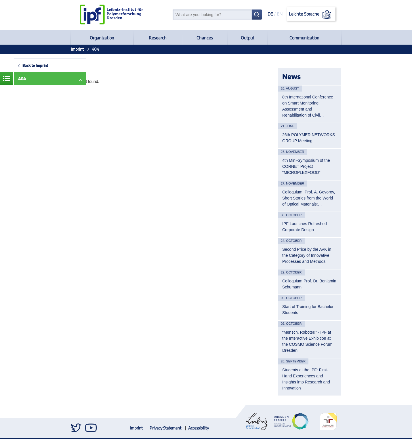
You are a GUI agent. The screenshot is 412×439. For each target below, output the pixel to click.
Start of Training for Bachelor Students (307, 309)
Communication (304, 37)
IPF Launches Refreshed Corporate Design (304, 226)
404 (22, 78)
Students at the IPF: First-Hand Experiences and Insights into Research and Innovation (306, 379)
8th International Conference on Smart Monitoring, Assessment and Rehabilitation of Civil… (307, 106)
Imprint (77, 49)
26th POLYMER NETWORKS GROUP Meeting (308, 137)
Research (158, 37)
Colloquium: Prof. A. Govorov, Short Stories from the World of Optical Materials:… (308, 198)
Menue (6, 78)
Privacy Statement (165, 427)
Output (247, 37)
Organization (102, 37)
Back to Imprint (35, 65)
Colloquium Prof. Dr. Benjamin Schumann (309, 284)
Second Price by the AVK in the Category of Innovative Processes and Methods (306, 255)
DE (270, 13)
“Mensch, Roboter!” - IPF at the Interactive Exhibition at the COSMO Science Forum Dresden (307, 341)
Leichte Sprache (311, 14)
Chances (205, 37)
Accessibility (198, 427)
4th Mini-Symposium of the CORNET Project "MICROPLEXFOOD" (306, 166)
